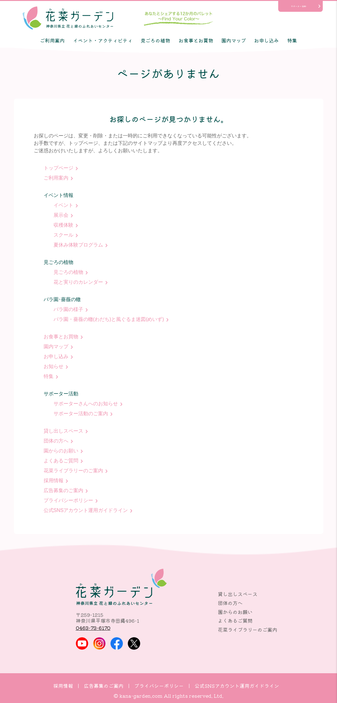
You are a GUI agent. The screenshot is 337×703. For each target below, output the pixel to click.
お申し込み (266, 40)
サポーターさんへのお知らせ (86, 403)
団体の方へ (56, 440)
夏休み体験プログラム (78, 244)
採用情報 (53, 480)
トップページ (58, 168)
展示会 (61, 215)
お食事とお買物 (196, 40)
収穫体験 (63, 225)
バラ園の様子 (68, 309)
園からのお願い (61, 450)
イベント (63, 205)
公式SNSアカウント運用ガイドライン (86, 510)
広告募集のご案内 (63, 490)
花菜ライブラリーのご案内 (73, 470)
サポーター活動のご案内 (81, 413)
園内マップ (233, 40)
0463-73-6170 (93, 627)
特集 (292, 40)
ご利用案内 (52, 40)
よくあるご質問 (61, 460)
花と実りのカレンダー (78, 282)
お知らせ (53, 366)
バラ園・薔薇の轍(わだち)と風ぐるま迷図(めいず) (109, 319)
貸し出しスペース (63, 431)
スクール (63, 235)
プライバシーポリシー (68, 500)
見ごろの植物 (155, 40)
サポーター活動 (298, 6)
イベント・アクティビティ (102, 40)
